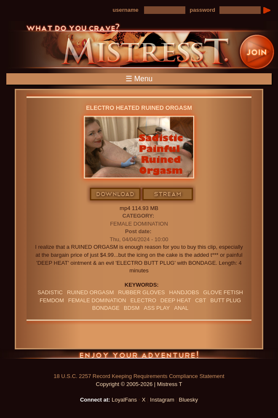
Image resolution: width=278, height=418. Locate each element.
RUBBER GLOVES (141, 292)
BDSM (132, 308)
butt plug (225, 300)
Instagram (162, 400)
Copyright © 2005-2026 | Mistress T (139, 384)
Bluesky (188, 400)
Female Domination (139, 224)
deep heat (175, 300)
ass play (157, 308)
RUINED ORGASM (90, 292)
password (202, 10)
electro (143, 300)
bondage (106, 308)
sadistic (50, 292)
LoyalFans (124, 400)
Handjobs (184, 292)
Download (115, 194)
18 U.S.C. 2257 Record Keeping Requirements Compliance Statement (138, 376)
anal (181, 308)
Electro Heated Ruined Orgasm (139, 107)
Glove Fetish (223, 292)
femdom (52, 300)
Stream (168, 194)
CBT (200, 300)
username (125, 10)
